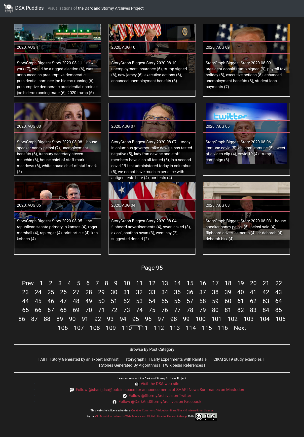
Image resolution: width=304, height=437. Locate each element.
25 (50, 292)
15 (190, 283)
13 (164, 283)
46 (50, 301)
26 (63, 292)
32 (139, 292)
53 (139, 301)
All (42, 359)
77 (177, 310)
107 (79, 327)
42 (266, 292)
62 (253, 301)
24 (38, 292)
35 (177, 292)
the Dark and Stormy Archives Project (111, 8)
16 (202, 283)
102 (232, 319)
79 (202, 310)
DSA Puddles (24, 8)
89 (59, 319)
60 (228, 301)
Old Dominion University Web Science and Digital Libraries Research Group (141, 416)
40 (240, 292)
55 (164, 301)
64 (278, 301)
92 (97, 319)
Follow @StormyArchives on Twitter (160, 395)
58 (202, 301)
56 (177, 301)
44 (25, 301)
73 (126, 310)
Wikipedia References (184, 365)
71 (101, 310)
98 (173, 319)
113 (175, 327)
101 (217, 319)
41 (253, 292)
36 (190, 292)
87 (34, 319)
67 (50, 310)
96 (148, 319)
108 (95, 327)
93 (110, 319)
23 (25, 292)
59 (215, 301)
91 (85, 319)
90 (72, 319)
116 (223, 327)
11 (139, 283)
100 (200, 319)
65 (25, 310)
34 (164, 292)
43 (278, 292)
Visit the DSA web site (160, 383)
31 (126, 292)
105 (281, 319)
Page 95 (152, 267)
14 (177, 283)
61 (240, 301)
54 (152, 301)
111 (143, 327)
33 (152, 292)
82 (240, 310)
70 (88, 310)
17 (215, 283)
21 (266, 283)
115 (207, 327)
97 (160, 319)
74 (139, 310)
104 (264, 319)
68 (63, 310)
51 (114, 301)
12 (152, 283)
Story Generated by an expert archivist (85, 359)
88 (47, 319)
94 (123, 319)
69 (76, 310)
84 (266, 310)
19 (240, 283)
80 (215, 310)
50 (101, 301)
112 (159, 327)
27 (76, 292)
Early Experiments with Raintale (179, 359)
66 (38, 310)
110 (127, 327)
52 (126, 301)
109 (111, 327)
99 (186, 319)
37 (202, 292)
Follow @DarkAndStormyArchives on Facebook (159, 401)
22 (278, 283)
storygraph (134, 359)
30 (114, 292)
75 (152, 310)
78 (190, 310)
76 (164, 310)
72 (114, 310)
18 (228, 283)
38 (215, 292)
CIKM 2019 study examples (237, 359)
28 (88, 292)
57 (190, 301)
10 (126, 283)
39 (228, 292)
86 (21, 319)
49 (88, 301)
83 (253, 310)
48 (76, 301)
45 (38, 301)
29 (101, 292)
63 (266, 301)
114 (191, 327)
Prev (28, 283)
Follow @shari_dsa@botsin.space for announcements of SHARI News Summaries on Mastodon (160, 389)
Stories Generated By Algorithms (129, 365)
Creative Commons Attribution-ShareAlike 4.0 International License (172, 410)
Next (240, 327)
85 (278, 310)
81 (228, 310)
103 (249, 319)
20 (253, 283)
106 (63, 327)
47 (63, 301)
